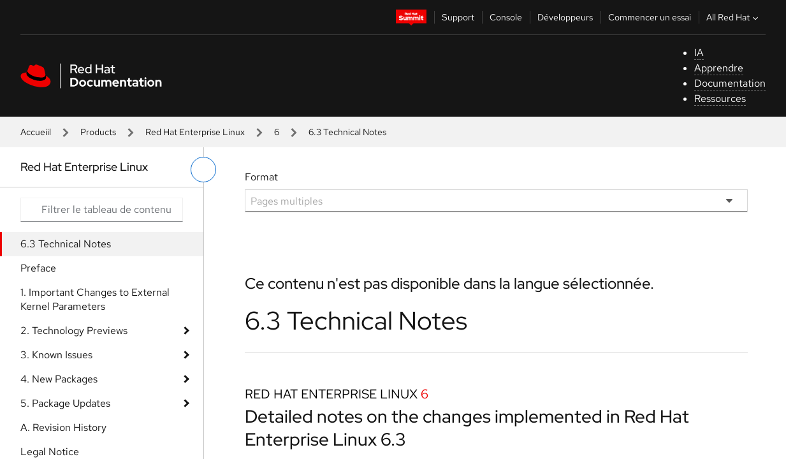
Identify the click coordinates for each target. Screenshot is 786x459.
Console (506, 17)
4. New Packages (59, 379)
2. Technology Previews (73, 330)
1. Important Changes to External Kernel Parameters (95, 299)
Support (458, 17)
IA (699, 52)
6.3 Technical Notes (65, 244)
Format (261, 177)
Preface (38, 268)
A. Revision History (63, 427)
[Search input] (101, 210)
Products (98, 132)
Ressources (720, 98)
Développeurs (565, 17)
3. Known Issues (56, 354)
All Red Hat (733, 17)
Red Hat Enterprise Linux (195, 132)
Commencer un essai (649, 17)
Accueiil (35, 132)
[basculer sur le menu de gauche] (203, 169)
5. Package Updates (65, 403)
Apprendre (718, 68)
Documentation (730, 83)
